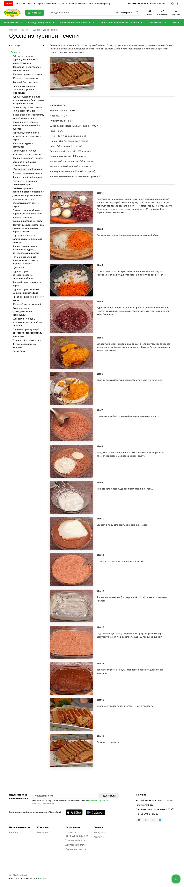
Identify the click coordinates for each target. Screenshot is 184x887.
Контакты (62, 3)
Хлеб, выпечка (155, 22)
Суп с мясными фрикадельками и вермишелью (22, 311)
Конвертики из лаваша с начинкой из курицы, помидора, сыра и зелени (26, 249)
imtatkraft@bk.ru (144, 805)
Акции (8, 3)
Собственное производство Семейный (119, 22)
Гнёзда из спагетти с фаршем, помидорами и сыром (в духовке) (25, 59)
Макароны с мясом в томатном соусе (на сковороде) (23, 89)
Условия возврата (75, 840)
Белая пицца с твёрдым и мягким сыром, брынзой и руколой (26, 125)
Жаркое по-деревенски (25, 78)
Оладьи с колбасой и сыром (27, 158)
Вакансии (51, 3)
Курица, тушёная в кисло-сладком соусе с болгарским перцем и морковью (28, 100)
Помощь (98, 827)
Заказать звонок (158, 3)
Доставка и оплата (24, 3)
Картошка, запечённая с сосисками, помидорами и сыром (26, 136)
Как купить (39, 3)
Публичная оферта (75, 849)
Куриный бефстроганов (25, 82)
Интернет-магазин (19, 827)
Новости (73, 3)
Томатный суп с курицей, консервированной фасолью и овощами (28, 332)
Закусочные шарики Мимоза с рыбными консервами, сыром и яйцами (28, 228)
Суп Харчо (18, 267)
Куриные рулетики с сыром (27, 74)
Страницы (14, 45)
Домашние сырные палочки (27, 195)
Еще (175, 22)
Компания (42, 827)
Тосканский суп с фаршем (26, 340)
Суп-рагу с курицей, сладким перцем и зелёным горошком (27, 322)
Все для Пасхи (11, 22)
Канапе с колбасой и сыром (27, 177)
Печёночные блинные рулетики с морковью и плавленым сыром (25, 260)
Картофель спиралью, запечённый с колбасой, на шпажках (27, 239)
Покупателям (72, 827)
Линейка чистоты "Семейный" (75, 22)
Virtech (43, 878)
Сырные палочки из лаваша (27, 173)
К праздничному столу (39, 22)
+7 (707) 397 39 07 (137, 3)
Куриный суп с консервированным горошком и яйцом (23, 275)
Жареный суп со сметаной (26, 304)
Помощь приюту (102, 3)
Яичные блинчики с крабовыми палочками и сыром (25, 203)
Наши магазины (85, 3)
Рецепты (15, 52)
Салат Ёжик (18, 351)
